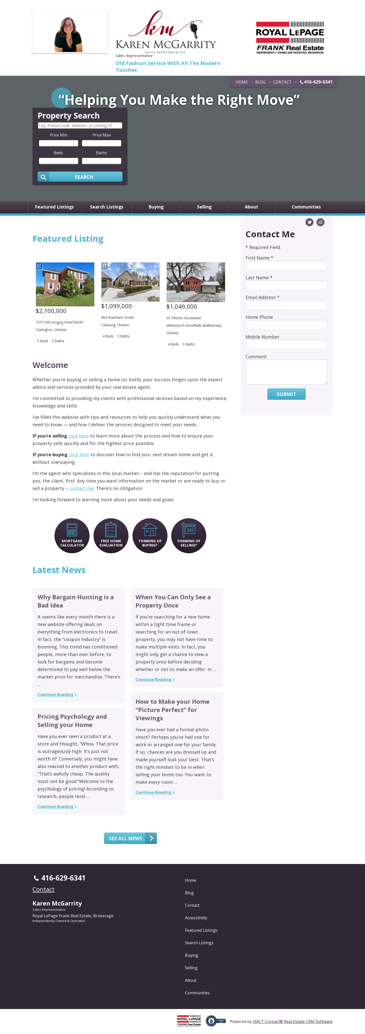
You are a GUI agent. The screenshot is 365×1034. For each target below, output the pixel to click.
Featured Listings (54, 207)
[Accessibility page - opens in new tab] (218, 1023)
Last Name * (259, 277)
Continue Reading (56, 694)
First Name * (259, 258)
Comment (256, 357)
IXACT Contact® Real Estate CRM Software (292, 1021)
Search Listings (106, 207)
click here (78, 436)
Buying (156, 207)
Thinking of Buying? (150, 543)
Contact (282, 82)
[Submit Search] (80, 177)
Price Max (101, 135)
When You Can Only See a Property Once (173, 601)
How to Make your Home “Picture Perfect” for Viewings (173, 709)
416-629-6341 (318, 82)
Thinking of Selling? (188, 543)
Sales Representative (48, 909)
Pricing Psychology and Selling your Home (72, 720)
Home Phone (259, 317)
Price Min (58, 135)
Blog (260, 82)
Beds (58, 153)
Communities (306, 207)
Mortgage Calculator (72, 543)
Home (242, 82)
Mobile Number (263, 337)
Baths (101, 153)
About (251, 207)
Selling (204, 207)
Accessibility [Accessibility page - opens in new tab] (196, 917)
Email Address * (263, 297)
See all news (125, 838)
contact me (81, 488)
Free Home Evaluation (111, 543)
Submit (286, 394)
